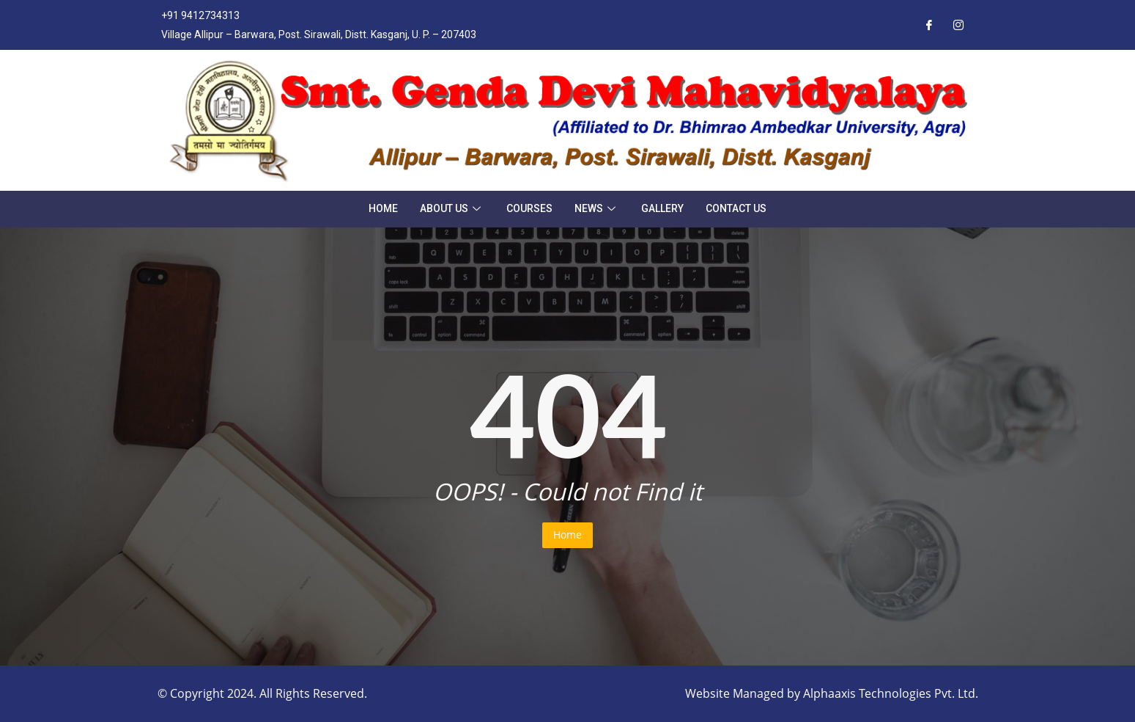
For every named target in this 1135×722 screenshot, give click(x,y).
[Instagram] (958, 25)
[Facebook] (929, 25)
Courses (529, 208)
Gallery (662, 208)
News (596, 208)
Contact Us (736, 208)
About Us (452, 208)
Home (383, 208)
